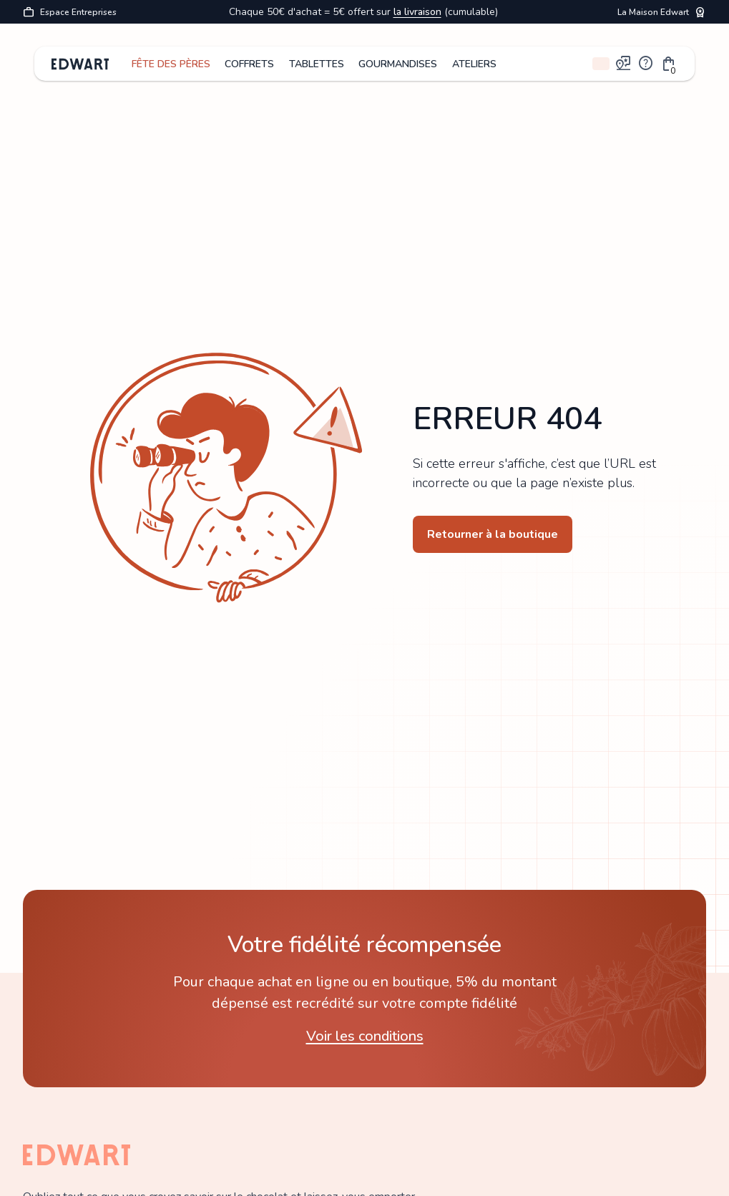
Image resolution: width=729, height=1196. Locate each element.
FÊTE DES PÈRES (171, 64)
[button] (668, 64)
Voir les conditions (365, 1036)
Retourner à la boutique (492, 534)
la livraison (417, 12)
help (646, 63)
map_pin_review (623, 63)
